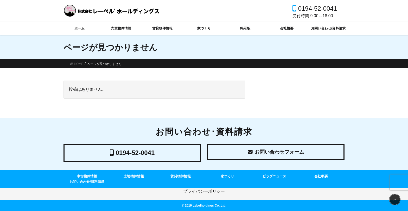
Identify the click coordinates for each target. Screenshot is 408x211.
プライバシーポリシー (204, 191)
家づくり (227, 176)
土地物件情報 (134, 176)
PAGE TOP (394, 200)
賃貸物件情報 (180, 176)
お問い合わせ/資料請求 (86, 182)
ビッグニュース (274, 176)
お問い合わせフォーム (276, 152)
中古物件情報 (87, 176)
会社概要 (321, 176)
